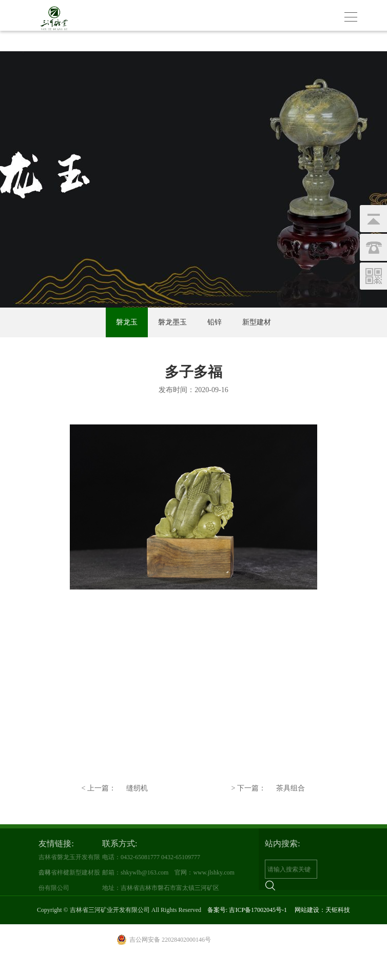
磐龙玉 (127, 322)
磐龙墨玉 (172, 322)
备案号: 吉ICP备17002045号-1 (247, 909)
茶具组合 (268, 788)
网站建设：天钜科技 (322, 909)
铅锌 (214, 322)
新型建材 (256, 322)
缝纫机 (114, 788)
